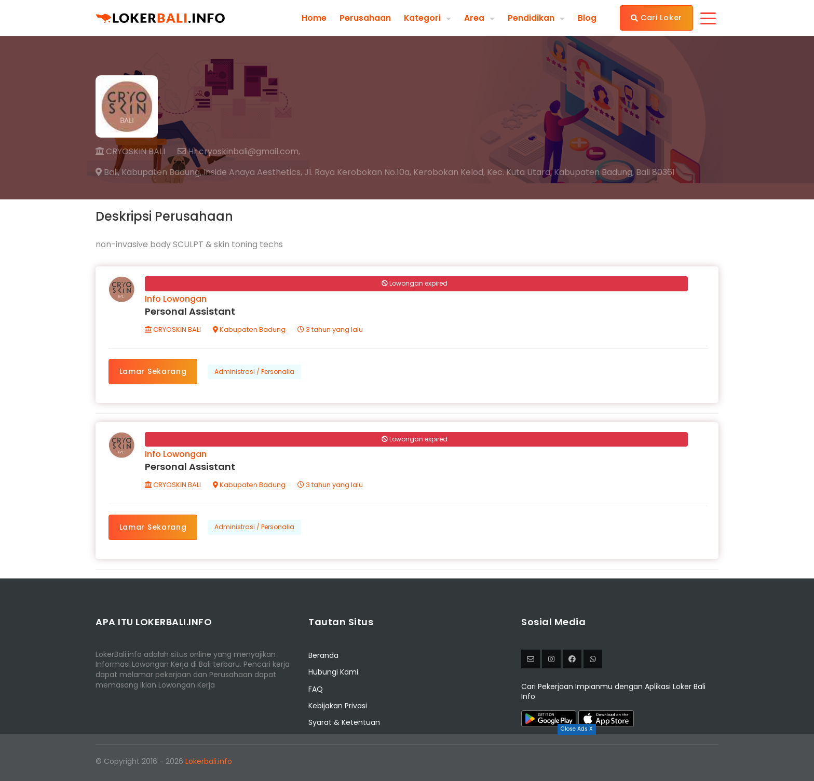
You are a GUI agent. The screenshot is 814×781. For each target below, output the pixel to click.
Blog (587, 17)
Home (313, 17)
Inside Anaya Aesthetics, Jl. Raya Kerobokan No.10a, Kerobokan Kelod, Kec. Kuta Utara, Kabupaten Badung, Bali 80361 (439, 172)
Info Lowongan (176, 299)
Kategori (422, 17)
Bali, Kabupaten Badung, (148, 172)
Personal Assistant (190, 311)
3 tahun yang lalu (330, 330)
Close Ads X (577, 729)
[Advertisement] (407, 757)
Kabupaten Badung (249, 330)
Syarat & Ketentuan (344, 725)
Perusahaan (364, 17)
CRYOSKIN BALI (130, 151)
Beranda (323, 658)
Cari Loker (656, 17)
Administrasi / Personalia (255, 372)
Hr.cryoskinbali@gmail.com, (239, 151)
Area (474, 17)
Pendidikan (531, 17)
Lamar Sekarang (153, 372)
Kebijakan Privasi (337, 709)
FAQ (315, 691)
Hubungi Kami (333, 675)
